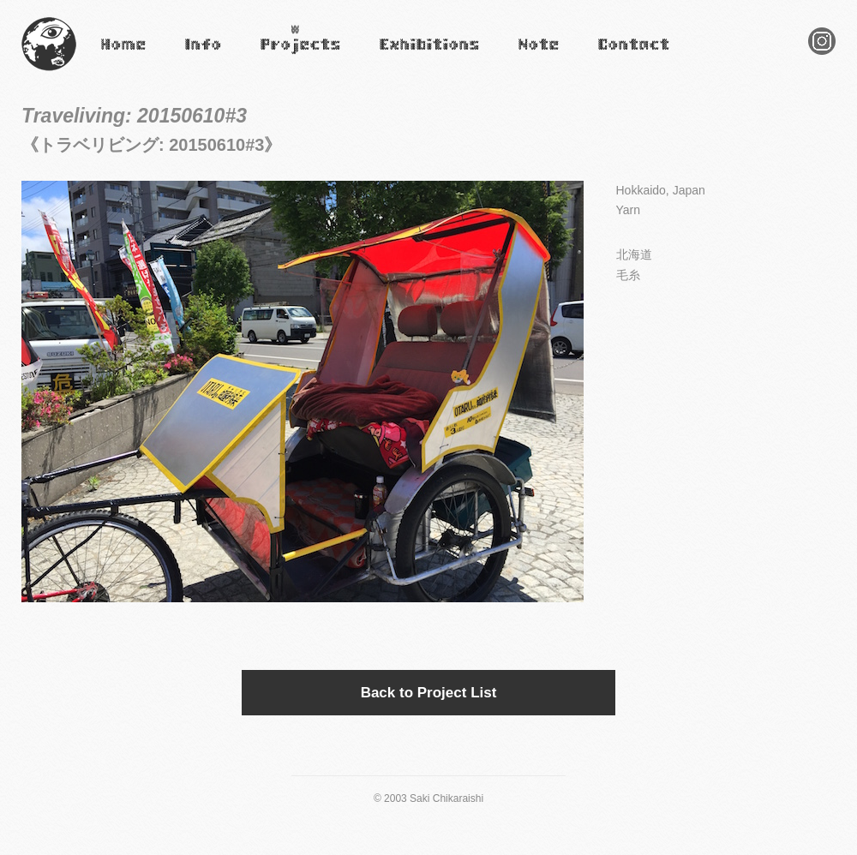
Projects (279, 56)
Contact (615, 56)
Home (113, 56)
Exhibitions (405, 56)
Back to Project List (429, 693)
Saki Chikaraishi (48, 71)
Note (528, 56)
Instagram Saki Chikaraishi (822, 54)
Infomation (202, 56)
